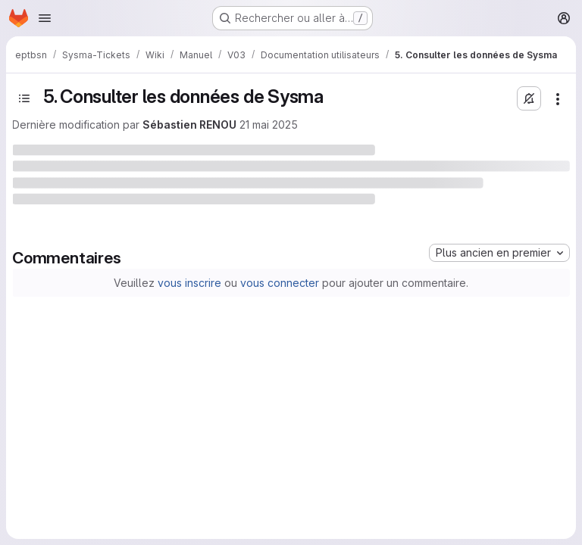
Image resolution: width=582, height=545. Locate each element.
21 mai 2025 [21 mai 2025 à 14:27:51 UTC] (268, 124)
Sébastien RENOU (189, 124)
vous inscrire (189, 282)
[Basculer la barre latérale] (24, 98)
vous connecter (279, 282)
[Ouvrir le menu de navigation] (45, 18)
